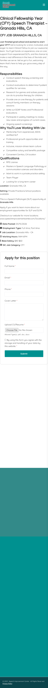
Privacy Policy (7, 683)
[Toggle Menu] (43, 4)
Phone (8, 289)
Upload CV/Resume (15, 324)
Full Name (10, 266)
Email (8, 277)
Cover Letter (11, 300)
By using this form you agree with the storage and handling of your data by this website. (23, 343)
